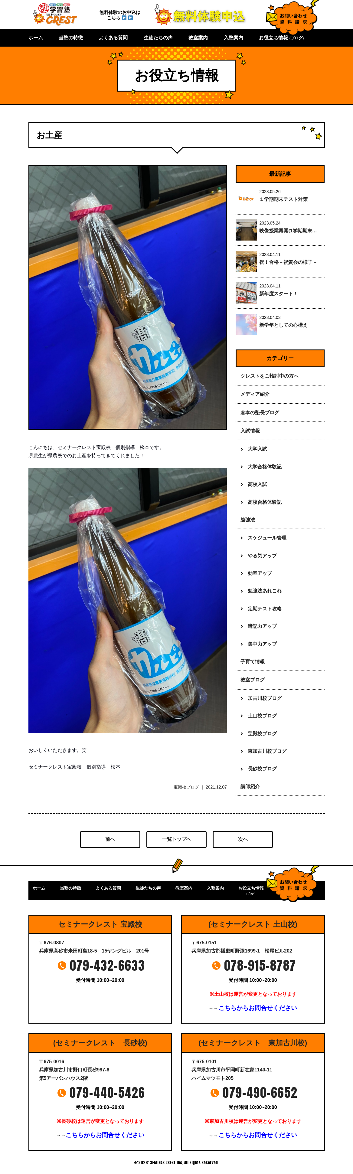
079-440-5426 (107, 1093)
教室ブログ (252, 679)
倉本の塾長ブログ (259, 412)
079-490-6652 (260, 1093)
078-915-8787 (260, 965)
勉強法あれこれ (265, 590)
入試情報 (250, 430)
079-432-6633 (107, 965)
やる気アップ (262, 555)
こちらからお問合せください (257, 1008)
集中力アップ (262, 644)
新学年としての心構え (283, 325)
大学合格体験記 (265, 466)
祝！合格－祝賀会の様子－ (288, 262)
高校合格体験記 (265, 502)
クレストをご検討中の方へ (269, 376)
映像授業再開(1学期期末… (288, 230)
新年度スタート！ (278, 293)
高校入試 (257, 484)
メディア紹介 (255, 394)
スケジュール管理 (267, 537)
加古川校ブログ (265, 698)
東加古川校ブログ (267, 751)
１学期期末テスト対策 (283, 199)
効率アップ (260, 573)
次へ (243, 839)
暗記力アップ (262, 626)
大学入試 (257, 448)
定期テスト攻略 (265, 608)
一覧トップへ (176, 839)
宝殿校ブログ (186, 787)
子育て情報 (252, 661)
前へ (110, 839)
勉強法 (247, 519)
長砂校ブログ (262, 768)
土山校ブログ (262, 715)
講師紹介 (250, 786)
